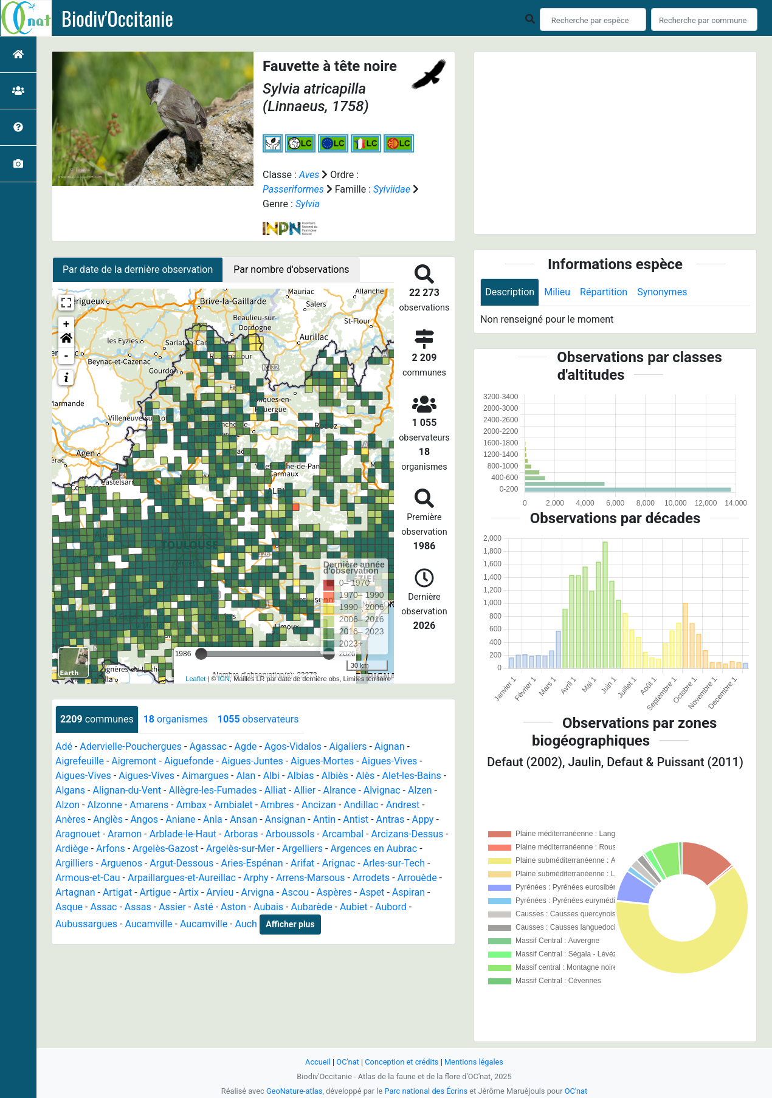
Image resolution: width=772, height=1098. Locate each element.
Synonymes (662, 292)
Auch (246, 924)
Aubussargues (86, 924)
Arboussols (290, 834)
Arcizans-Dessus (407, 834)
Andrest (403, 805)
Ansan (243, 819)
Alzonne (104, 805)
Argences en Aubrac (373, 848)
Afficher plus (290, 924)
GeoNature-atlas (294, 1091)
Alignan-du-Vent (126, 790)
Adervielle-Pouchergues (131, 746)
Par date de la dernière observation (138, 269)
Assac (103, 907)
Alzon (67, 805)
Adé (63, 746)
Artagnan (75, 892)
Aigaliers (348, 746)
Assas (138, 907)
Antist (355, 819)
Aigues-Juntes (252, 761)
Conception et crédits (401, 1061)
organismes (175, 719)
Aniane (180, 819)
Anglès (108, 819)
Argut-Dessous (181, 863)
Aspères (333, 892)
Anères (70, 819)
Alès (365, 775)
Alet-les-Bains (411, 775)
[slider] (201, 654)
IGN (224, 678)
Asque (69, 907)
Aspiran (408, 892)
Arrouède (417, 878)
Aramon (125, 834)
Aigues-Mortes (322, 761)
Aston (233, 907)
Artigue (155, 892)
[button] (66, 340)
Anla (212, 819)
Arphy (255, 878)
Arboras (241, 834)
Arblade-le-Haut (183, 834)
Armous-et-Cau (87, 878)
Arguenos (121, 863)
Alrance (339, 790)
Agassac (208, 746)
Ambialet (233, 805)
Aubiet (354, 907)
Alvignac (382, 790)
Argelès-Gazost (165, 848)
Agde (246, 746)
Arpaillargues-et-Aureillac (182, 878)
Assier (172, 907)
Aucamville (148, 924)
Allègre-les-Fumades (213, 790)
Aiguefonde (189, 761)
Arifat (302, 863)
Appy (423, 819)
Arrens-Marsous (310, 878)
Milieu (557, 292)
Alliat (275, 790)
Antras (390, 819)
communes (97, 719)
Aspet (371, 892)
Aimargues (205, 775)
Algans (70, 790)
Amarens (148, 805)
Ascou (295, 892)
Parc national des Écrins (425, 1091)
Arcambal (343, 834)
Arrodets (371, 878)
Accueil (318, 1061)
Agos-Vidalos (293, 746)
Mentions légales (473, 1061)
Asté (203, 907)
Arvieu (219, 892)
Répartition (603, 292)
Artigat (117, 892)
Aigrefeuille (79, 761)
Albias (300, 775)
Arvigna (257, 892)
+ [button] (66, 324)
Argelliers (302, 848)
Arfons (110, 848)
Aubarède (311, 907)
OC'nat (347, 1061)
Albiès (335, 775)
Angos (144, 819)
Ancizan (319, 805)
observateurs (258, 719)
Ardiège (72, 848)
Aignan (389, 746)
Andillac (360, 805)
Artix (189, 892)
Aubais (268, 907)
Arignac (339, 863)
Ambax (191, 805)
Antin (324, 819)
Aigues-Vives (390, 761)
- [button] (66, 356)
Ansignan (285, 819)
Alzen (420, 790)
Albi (271, 775)
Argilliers (74, 863)
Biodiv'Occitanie (117, 18)
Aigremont (133, 761)
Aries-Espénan (252, 863)
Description (509, 292)
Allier (304, 790)
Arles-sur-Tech (394, 863)
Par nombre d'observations (291, 269)
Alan (246, 775)
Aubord (391, 907)
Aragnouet (77, 834)
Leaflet (195, 678)
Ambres (277, 805)
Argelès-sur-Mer (240, 848)
